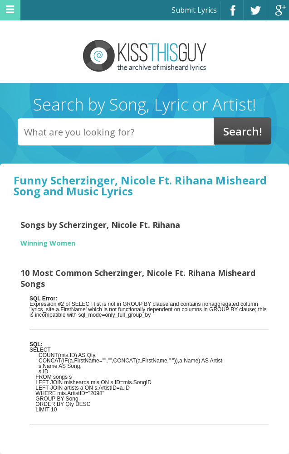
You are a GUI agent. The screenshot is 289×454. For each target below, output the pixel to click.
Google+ (277, 14)
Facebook (232, 14)
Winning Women (47, 243)
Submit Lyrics (194, 10)
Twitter (255, 14)
